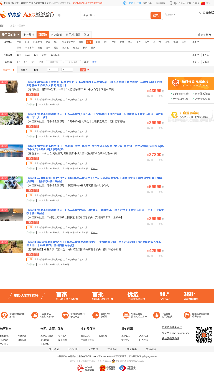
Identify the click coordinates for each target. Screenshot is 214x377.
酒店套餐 (56, 34)
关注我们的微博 (170, 338)
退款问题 (22, 340)
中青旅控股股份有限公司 (79, 356)
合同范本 (62, 336)
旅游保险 (44, 344)
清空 (94, 62)
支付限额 (103, 336)
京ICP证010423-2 (101, 356)
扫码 (161, 96)
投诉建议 (151, 349)
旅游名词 (125, 336)
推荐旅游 (29, 34)
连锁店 (181, 3)
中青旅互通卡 (87, 340)
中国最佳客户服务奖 (135, 315)
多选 (207, 55)
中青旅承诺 (197, 315)
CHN (205, 3)
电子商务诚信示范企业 (102, 315)
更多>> (94, 168)
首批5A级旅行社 (42, 315)
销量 (24, 69)
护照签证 (125, 340)
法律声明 (112, 349)
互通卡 (196, 3)
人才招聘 (93, 349)
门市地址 (4, 344)
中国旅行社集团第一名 (13, 315)
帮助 (189, 3)
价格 (37, 69)
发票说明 (62, 340)
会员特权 (4, 340)
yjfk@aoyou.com (149, 356)
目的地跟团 (73, 34)
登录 (131, 3)
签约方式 (44, 340)
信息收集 (132, 349)
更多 (194, 42)
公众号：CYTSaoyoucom (175, 333)
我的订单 (147, 3)
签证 (87, 34)
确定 (86, 62)
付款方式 (85, 336)
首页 (2, 25)
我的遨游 (160, 3)
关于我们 (54, 349)
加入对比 (151, 96)
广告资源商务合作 (172, 327)
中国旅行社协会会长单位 (74, 315)
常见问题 (22, 336)
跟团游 (42, 34)
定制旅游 (204, 34)
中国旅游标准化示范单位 (164, 315)
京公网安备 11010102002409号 (130, 361)
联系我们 (73, 349)
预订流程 (4, 336)
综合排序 (8, 69)
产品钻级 (143, 336)
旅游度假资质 (46, 336)
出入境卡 (143, 340)
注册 (139, 3)
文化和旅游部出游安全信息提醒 (88, 3)
